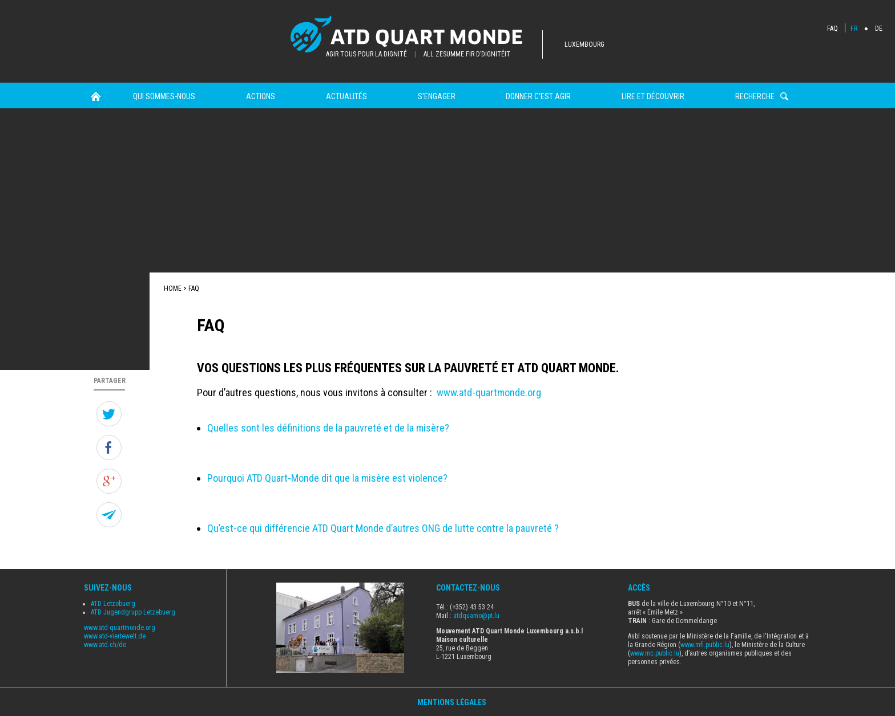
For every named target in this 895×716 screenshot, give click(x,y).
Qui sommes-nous (164, 96)
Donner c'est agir (538, 96)
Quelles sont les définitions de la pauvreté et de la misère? (328, 428)
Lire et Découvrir (653, 96)
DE (878, 28)
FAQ (832, 28)
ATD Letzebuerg (113, 604)
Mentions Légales (451, 702)
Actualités (346, 96)
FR (853, 28)
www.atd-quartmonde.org (489, 392)
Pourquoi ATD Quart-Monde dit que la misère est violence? (327, 478)
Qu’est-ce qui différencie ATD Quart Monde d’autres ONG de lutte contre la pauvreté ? (383, 528)
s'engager (436, 96)
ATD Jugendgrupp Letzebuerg (133, 612)
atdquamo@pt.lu (476, 616)
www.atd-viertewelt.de (115, 636)
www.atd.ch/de (105, 645)
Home (96, 96)
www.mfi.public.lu (704, 645)
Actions (260, 96)
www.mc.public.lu (654, 653)
